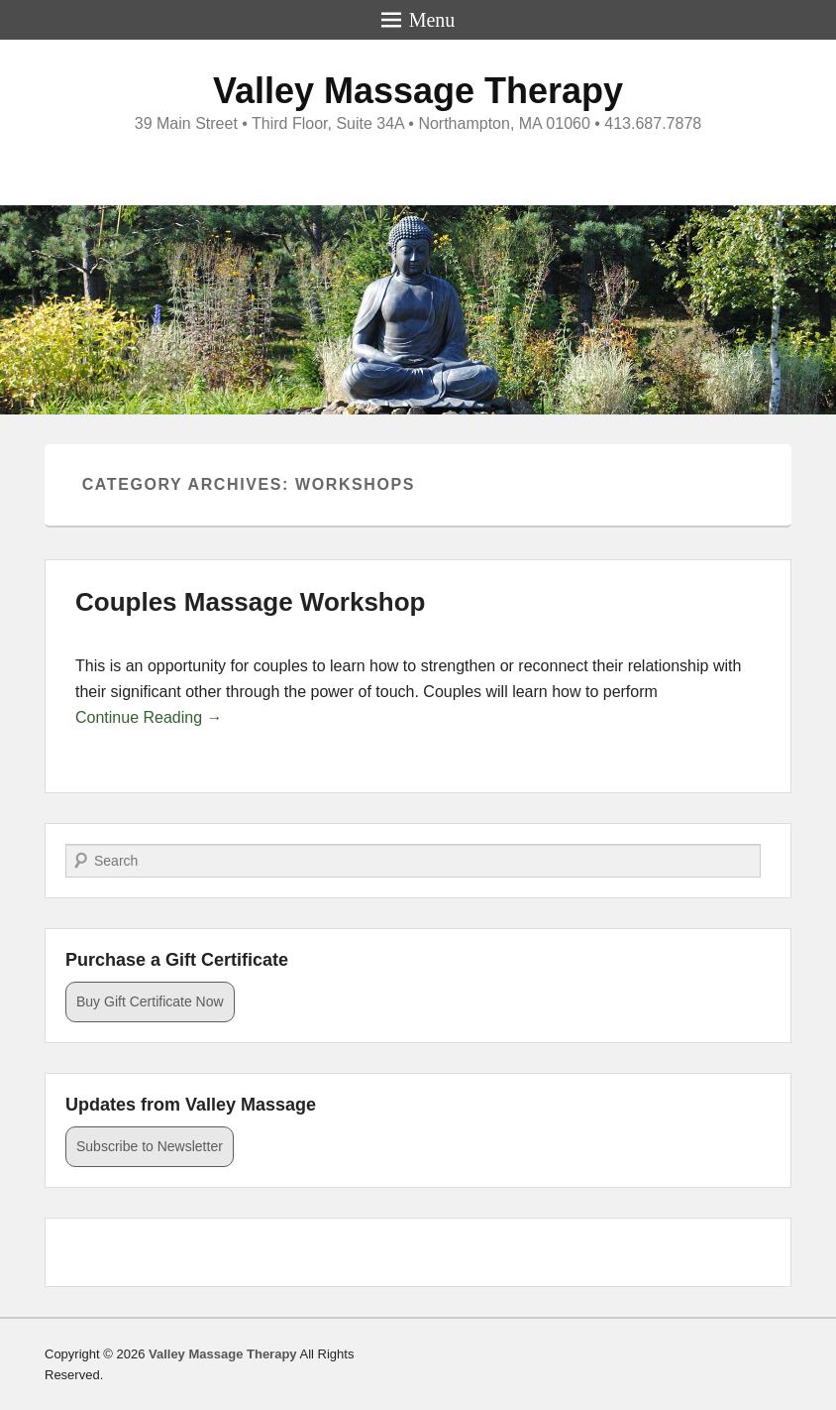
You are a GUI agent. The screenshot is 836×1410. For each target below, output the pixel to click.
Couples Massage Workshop (250, 602)
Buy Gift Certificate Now (150, 1001)
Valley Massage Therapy (418, 90)
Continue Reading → (149, 717)
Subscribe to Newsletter (149, 1146)
